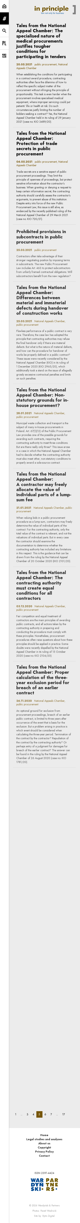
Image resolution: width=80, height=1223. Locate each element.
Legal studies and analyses (44, 1139)
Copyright (44, 1147)
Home (44, 1135)
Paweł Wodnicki (48, 1211)
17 (64, 1114)
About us (44, 1143)
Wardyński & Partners (49, 1205)
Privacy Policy (44, 1152)
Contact (44, 1156)
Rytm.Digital (48, 1216)
